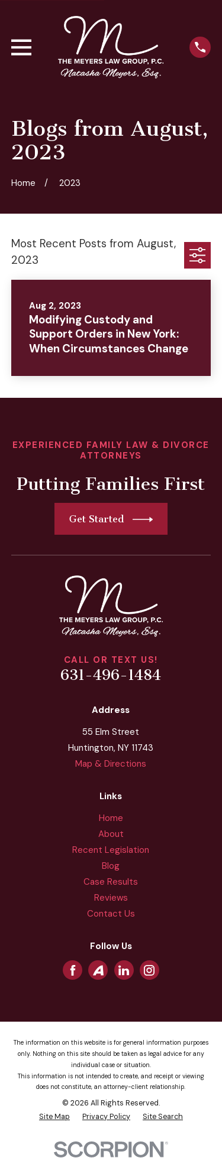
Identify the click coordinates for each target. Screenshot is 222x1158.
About (111, 834)
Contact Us (111, 914)
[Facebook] (72, 970)
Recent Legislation (110, 850)
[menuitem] (54, 1117)
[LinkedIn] (123, 970)
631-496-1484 (110, 675)
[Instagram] (149, 970)
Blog (111, 866)
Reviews (111, 898)
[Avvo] (98, 970)
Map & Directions (110, 764)
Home (111, 818)
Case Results (110, 882)
